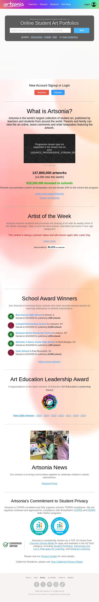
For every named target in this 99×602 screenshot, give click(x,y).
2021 (68, 415)
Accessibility (52, 577)
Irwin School (22, 351)
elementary (37, 37)
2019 (83, 415)
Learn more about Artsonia (49, 193)
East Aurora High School (29, 315)
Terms (36, 577)
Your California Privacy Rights (67, 561)
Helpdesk (70, 577)
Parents (43, 4)
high (54, 37)
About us (28, 577)
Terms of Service (54, 594)
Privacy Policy (66, 594)
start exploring (70, 37)
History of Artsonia (49, 198)
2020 (76, 415)
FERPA (91, 510)
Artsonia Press (49, 483)
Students (54, 4)
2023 (53, 415)
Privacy (42, 577)
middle (47, 37)
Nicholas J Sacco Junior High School (35, 342)
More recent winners (49, 361)
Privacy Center (49, 556)
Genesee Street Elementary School (34, 333)
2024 (46, 415)
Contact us (62, 577)
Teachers (32, 4)
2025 (39, 415)
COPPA (78, 510)
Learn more (49, 241)
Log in (87, 4)
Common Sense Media (42, 543)
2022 (61, 415)
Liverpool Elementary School (31, 324)
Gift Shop (66, 4)
